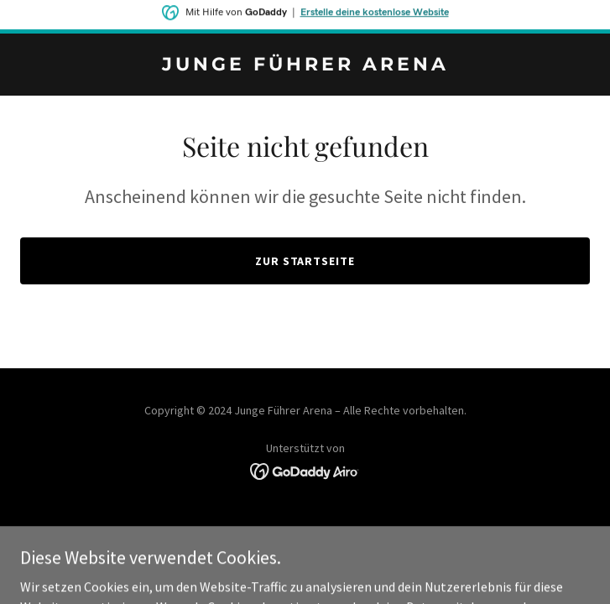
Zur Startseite (305, 260)
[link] (305, 65)
